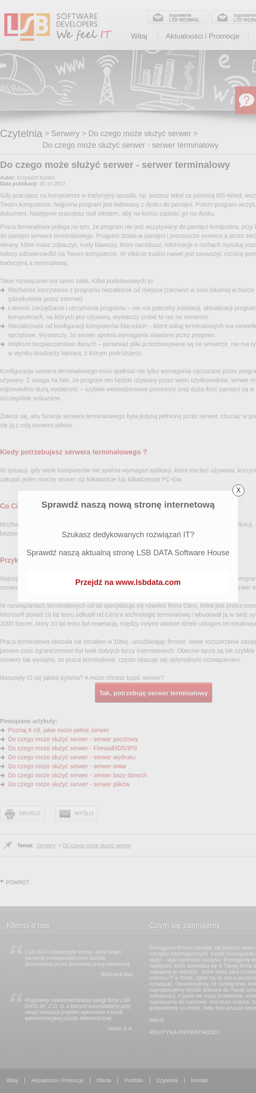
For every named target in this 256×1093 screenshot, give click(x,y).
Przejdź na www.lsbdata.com (127, 582)
